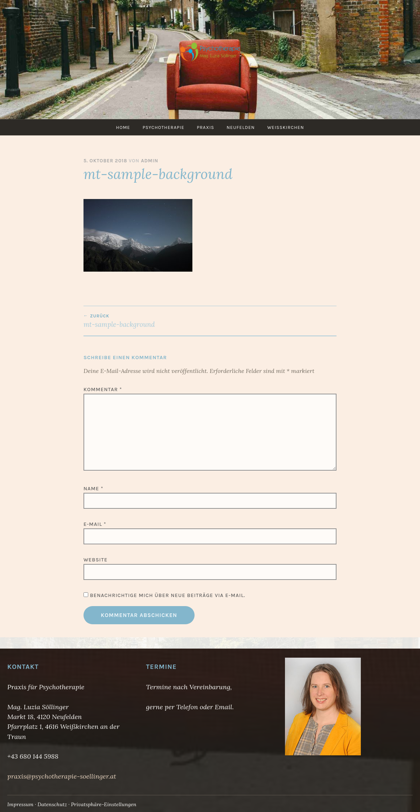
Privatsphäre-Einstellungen (103, 804)
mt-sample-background (146, 321)
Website (95, 560)
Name (93, 489)
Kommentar (102, 389)
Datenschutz (52, 804)
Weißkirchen (285, 127)
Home (123, 127)
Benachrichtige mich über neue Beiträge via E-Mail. (167, 595)
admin (149, 160)
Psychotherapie (163, 127)
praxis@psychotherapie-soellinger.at (61, 776)
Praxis (205, 127)
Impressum (20, 804)
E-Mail (94, 524)
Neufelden (241, 127)
